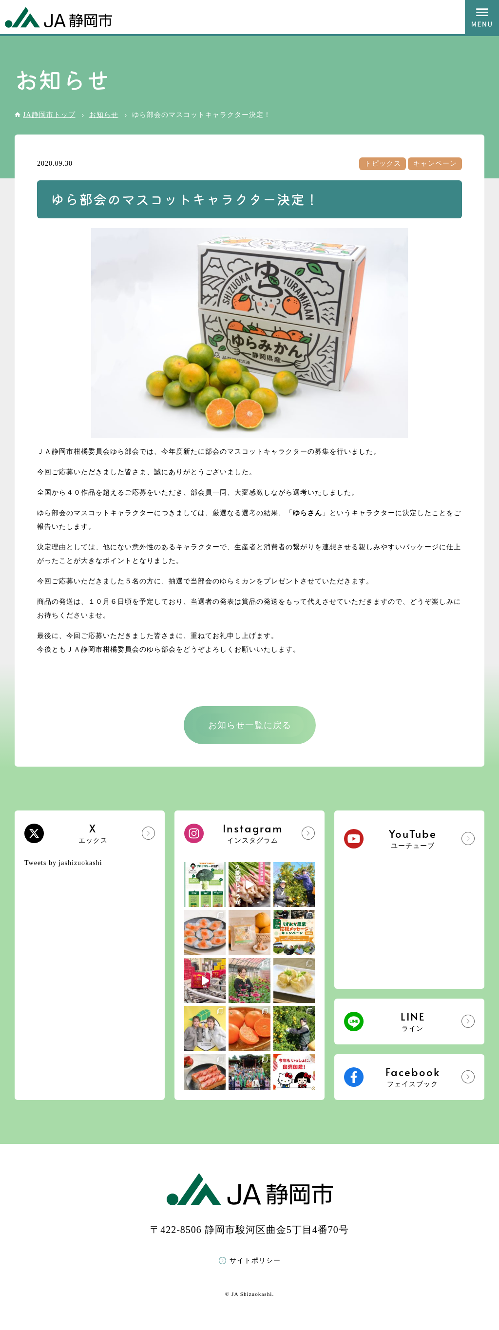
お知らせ (103, 114)
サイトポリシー (255, 1260)
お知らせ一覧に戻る (249, 725)
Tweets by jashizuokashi (63, 863)
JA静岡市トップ (49, 114)
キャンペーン (435, 163)
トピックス (383, 163)
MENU (482, 17)
